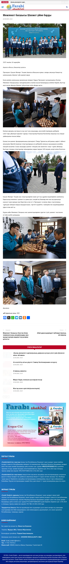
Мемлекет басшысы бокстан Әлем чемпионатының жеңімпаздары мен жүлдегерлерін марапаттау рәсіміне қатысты (15, 336)
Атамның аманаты (19, 371)
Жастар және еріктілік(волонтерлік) (26, 388)
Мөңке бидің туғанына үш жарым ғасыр (27, 380)
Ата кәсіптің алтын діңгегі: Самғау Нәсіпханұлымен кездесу (35, 362)
